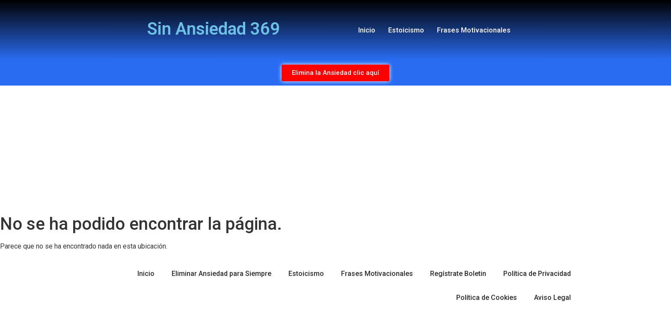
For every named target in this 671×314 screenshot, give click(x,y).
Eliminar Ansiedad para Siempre (221, 274)
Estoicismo (406, 30)
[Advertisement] (335, 150)
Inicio (366, 30)
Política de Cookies (486, 297)
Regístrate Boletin (458, 274)
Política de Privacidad (537, 274)
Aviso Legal (552, 297)
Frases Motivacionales (474, 30)
